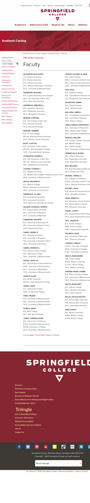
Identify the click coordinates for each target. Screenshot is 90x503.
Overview (5, 77)
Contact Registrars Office (25, 403)
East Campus (20, 392)
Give (44, 6)
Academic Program (9, 92)
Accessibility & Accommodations (28, 425)
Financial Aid (7, 86)
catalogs (32, 471)
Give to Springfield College (26, 414)
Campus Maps (59, 6)
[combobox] (10, 60)
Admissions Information (6, 81)
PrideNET (70, 6)
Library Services (26, 6)
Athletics (82, 24)
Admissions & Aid (39, 24)
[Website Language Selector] (58, 463)
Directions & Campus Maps (26, 389)
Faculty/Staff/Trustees (10, 104)
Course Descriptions (10, 101)
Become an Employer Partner (27, 396)
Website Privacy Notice (24, 421)
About (71, 24)
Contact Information (9, 107)
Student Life (58, 24)
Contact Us (19, 432)
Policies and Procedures (6, 96)
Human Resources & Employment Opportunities (34, 399)
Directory (37, 6)
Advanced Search (9, 67)
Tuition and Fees (8, 89)
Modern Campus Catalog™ (78, 471)
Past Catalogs (7, 116)
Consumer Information (24, 418)
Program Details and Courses (9, 112)
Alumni (50, 6)
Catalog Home (7, 70)
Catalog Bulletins (8, 73)
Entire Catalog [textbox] (6, 61)
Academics (20, 24)
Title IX (18, 429)
